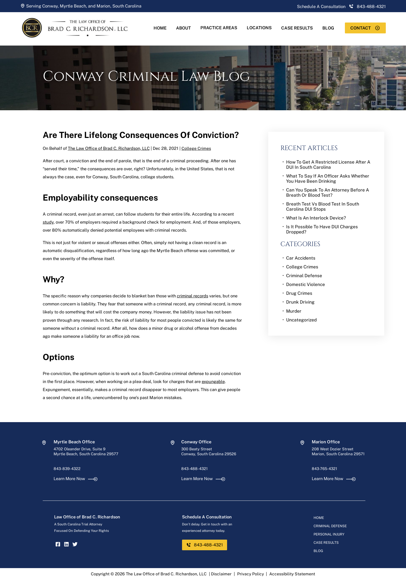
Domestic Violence (305, 284)
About (183, 28)
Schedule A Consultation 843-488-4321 (341, 6)
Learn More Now (76, 478)
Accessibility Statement (292, 573)
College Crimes (196, 148)
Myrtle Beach (73, 6)
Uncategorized (301, 319)
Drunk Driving (300, 302)
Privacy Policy (250, 573)
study (48, 222)
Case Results (297, 28)
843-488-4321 (194, 468)
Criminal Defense (304, 275)
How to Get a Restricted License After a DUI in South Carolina (328, 164)
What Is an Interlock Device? (316, 218)
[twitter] (75, 545)
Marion (103, 6)
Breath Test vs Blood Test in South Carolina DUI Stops (322, 206)
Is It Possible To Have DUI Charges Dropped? (322, 229)
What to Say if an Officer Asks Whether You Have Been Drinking (327, 178)
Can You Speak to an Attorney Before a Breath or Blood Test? (327, 192)
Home (160, 28)
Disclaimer (221, 573)
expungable (213, 381)
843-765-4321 (324, 468)
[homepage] (79, 42)
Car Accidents (300, 258)
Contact (365, 28)
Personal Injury (329, 534)
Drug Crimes (299, 293)
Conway (50, 6)
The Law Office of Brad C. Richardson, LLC (109, 148)
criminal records (192, 295)
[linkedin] (66, 545)
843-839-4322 (67, 468)
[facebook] (58, 545)
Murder (293, 311)
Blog (328, 28)
